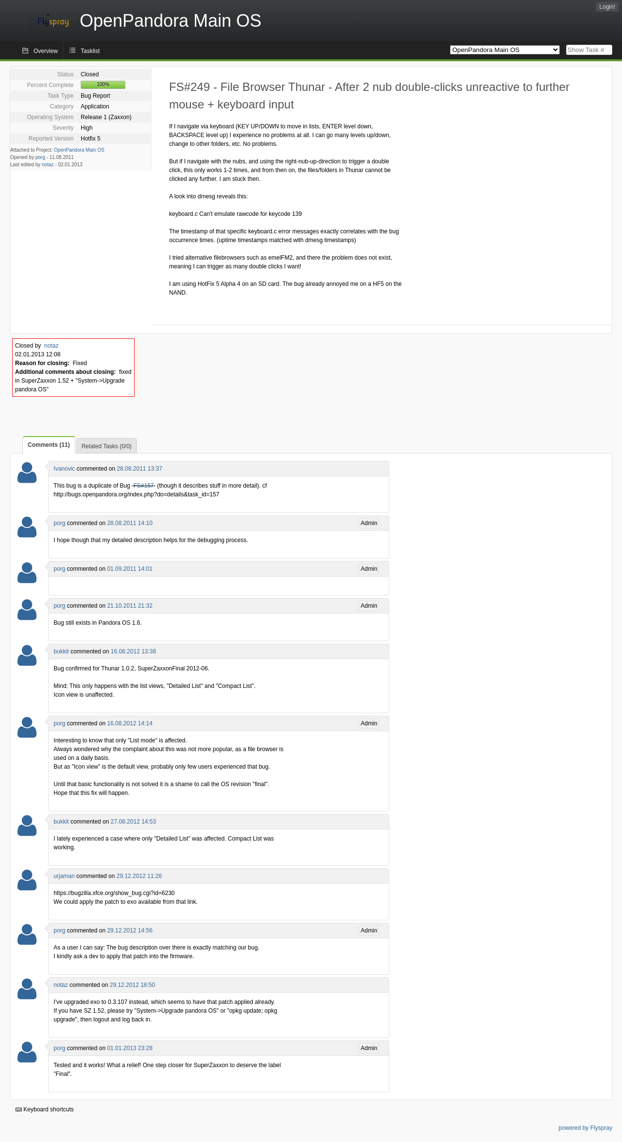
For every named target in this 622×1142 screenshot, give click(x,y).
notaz (47, 164)
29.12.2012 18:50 (132, 985)
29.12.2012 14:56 (129, 930)
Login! (607, 6)
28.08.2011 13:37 (139, 468)
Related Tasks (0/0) (107, 446)
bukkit (61, 651)
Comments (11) (49, 444)
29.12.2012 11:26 (139, 876)
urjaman (63, 876)
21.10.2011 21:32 (129, 605)
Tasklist (90, 51)
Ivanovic (64, 468)
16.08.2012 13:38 (133, 651)
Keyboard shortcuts (45, 1109)
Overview (46, 51)
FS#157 (143, 485)
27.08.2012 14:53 (133, 821)
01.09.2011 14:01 (129, 568)
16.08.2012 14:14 (129, 723)
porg (40, 157)
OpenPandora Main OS (79, 150)
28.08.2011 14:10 (129, 523)
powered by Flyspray (585, 1127)
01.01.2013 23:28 (129, 1048)
